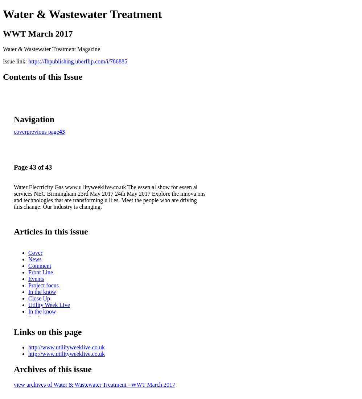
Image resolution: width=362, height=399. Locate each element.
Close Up (39, 298)
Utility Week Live (49, 305)
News (34, 259)
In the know (42, 292)
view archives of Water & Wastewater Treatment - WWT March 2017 (94, 385)
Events (36, 279)
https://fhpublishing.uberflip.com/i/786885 (77, 61)
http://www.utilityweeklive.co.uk (66, 347)
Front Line (40, 272)
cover (20, 132)
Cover (35, 253)
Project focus (43, 285)
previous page (43, 132)
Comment (39, 266)
